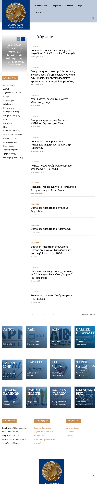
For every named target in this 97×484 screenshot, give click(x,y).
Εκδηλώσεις (36, 46)
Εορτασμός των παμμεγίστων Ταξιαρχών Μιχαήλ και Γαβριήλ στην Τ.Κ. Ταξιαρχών (53, 141)
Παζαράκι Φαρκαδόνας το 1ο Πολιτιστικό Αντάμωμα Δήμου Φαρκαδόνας (53, 183)
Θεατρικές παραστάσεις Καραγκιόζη (50, 222)
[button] (93, 18)
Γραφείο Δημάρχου (42, 420)
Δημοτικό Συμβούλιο (43, 424)
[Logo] (51, 466)
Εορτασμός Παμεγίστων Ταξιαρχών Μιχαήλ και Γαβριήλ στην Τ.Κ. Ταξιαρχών (14, 53)
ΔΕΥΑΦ (69, 428)
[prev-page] (18, 39)
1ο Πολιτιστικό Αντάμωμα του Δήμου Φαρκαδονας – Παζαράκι (51, 162)
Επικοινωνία (9, 413)
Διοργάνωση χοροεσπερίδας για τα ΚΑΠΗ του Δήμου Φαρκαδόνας (50, 120)
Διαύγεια (70, 424)
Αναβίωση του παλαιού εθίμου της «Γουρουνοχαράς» (49, 99)
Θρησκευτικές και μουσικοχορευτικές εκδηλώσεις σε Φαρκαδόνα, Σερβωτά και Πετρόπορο (52, 267)
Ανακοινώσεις (72, 420)
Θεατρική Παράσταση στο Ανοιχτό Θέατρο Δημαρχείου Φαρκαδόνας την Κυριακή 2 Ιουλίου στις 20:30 (51, 244)
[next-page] (23, 39)
